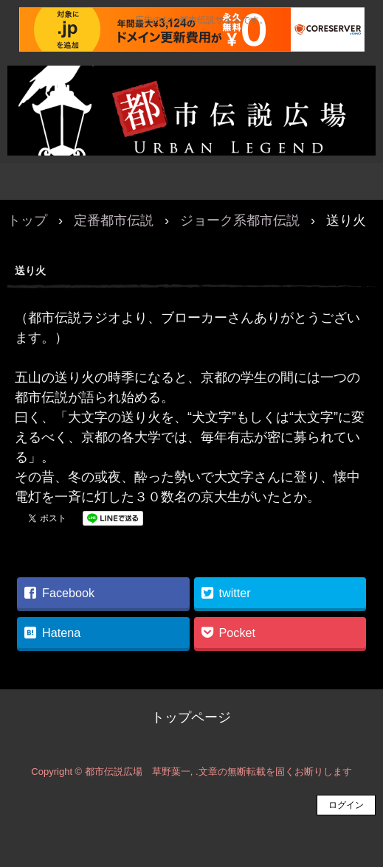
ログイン (346, 805)
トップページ (191, 717)
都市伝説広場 (191, 81)
